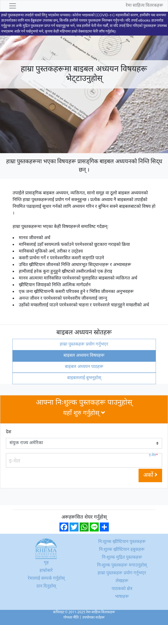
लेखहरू (122, 581)
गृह (46, 563)
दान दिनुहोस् (46, 586)
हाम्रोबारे (46, 571)
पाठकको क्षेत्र (122, 589)
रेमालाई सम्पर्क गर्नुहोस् (46, 579)
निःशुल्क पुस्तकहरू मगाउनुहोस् (122, 565)
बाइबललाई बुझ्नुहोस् (84, 378)
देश (8, 432)
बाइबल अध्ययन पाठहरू (84, 367)
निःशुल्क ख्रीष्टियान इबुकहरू (122, 550)
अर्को (150, 475)
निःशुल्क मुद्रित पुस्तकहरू (122, 558)
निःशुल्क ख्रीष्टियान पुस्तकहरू (122, 542)
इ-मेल (153, 455)
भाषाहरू (122, 597)
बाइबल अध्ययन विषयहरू (84, 356)
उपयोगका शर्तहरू (93, 617)
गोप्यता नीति (71, 617)
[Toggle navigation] (12, 5)
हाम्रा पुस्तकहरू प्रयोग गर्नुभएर (84, 345)
